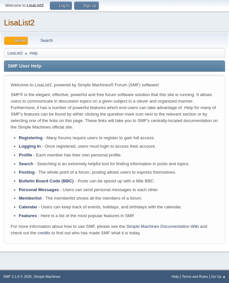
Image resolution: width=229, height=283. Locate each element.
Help (175, 276)
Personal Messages (39, 189)
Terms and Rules (195, 276)
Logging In (30, 146)
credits (44, 232)
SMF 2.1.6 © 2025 (17, 276)
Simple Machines (47, 276)
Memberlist (30, 198)
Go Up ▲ (218, 276)
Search (26, 163)
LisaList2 (19, 22)
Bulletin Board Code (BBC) (46, 180)
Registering (30, 137)
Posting (27, 172)
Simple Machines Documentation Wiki (162, 226)
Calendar (28, 206)
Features (28, 215)
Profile (25, 155)
